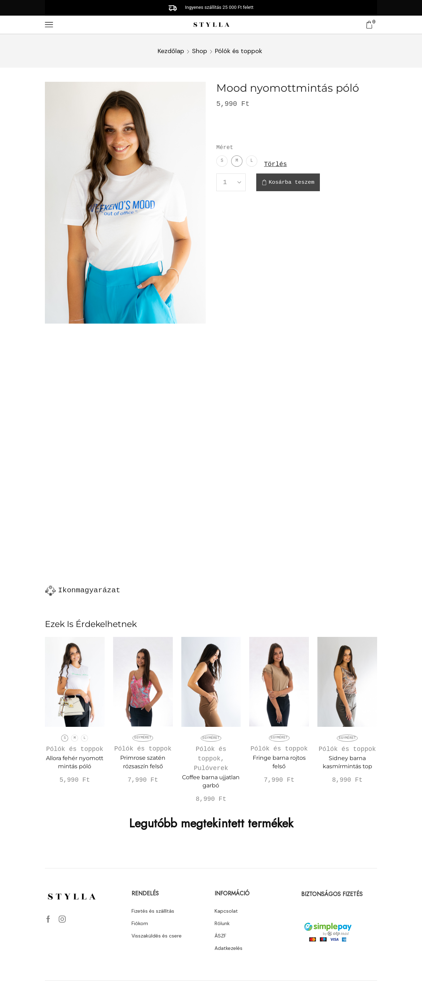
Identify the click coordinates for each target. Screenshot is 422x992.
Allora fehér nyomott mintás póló (74, 762)
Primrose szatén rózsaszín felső (142, 762)
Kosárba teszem (291, 182)
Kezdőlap (171, 51)
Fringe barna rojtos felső (279, 762)
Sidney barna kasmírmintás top (347, 762)
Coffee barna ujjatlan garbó (211, 781)
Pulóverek (211, 768)
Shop (199, 51)
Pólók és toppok (238, 51)
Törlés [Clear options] (275, 163)
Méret (224, 148)
